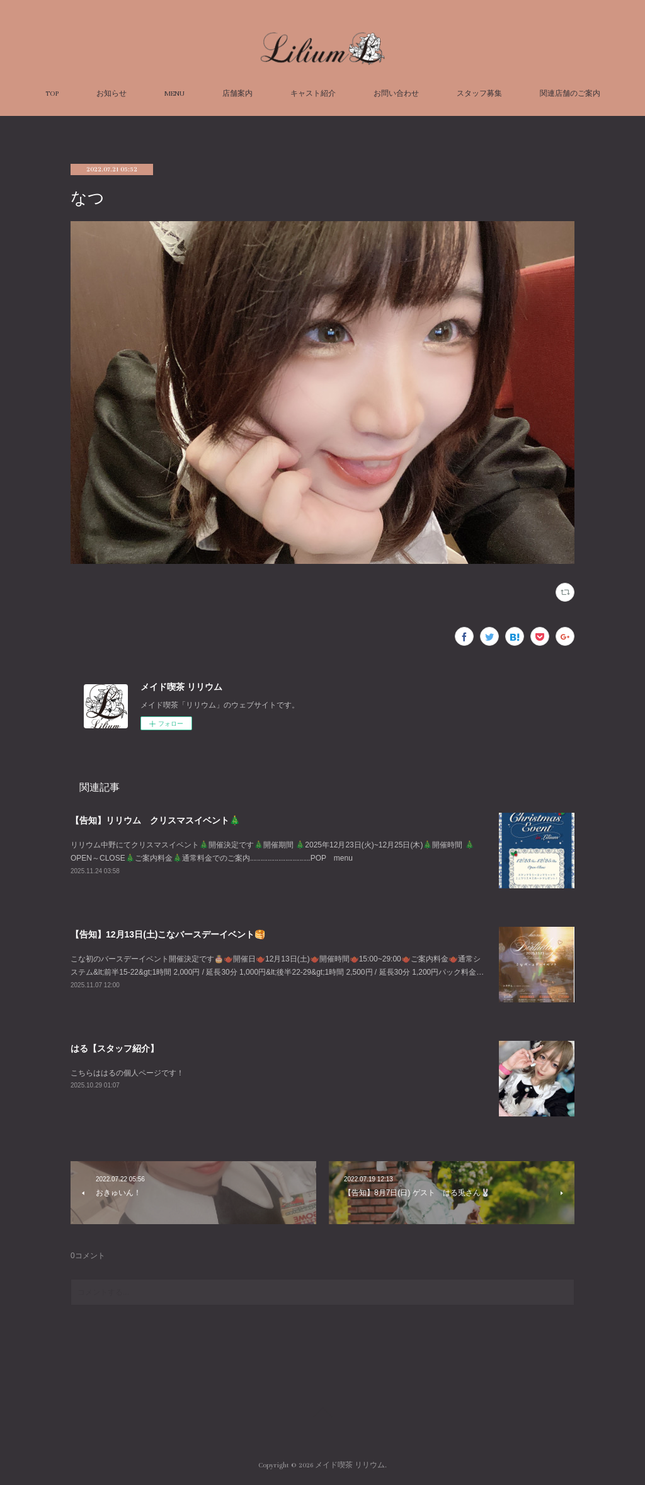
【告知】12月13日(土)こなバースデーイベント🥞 (168, 934)
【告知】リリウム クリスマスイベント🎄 (155, 820)
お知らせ (111, 93)
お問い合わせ (396, 93)
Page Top (322, 1414)
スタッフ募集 (479, 93)
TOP (52, 93)
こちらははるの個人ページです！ (127, 1073)
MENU (174, 93)
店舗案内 (237, 93)
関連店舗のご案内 (570, 93)
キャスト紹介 (313, 93)
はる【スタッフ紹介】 (115, 1048)
